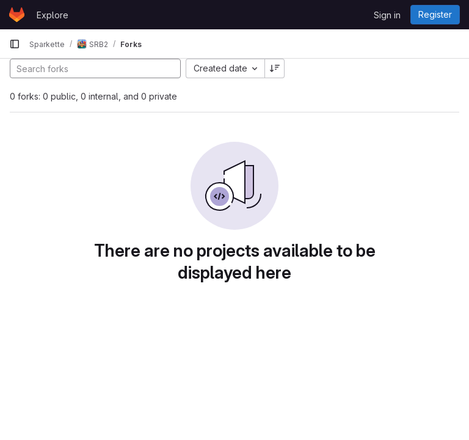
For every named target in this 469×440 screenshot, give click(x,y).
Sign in (387, 15)
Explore (52, 15)
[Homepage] (17, 14)
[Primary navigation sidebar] (14, 44)
